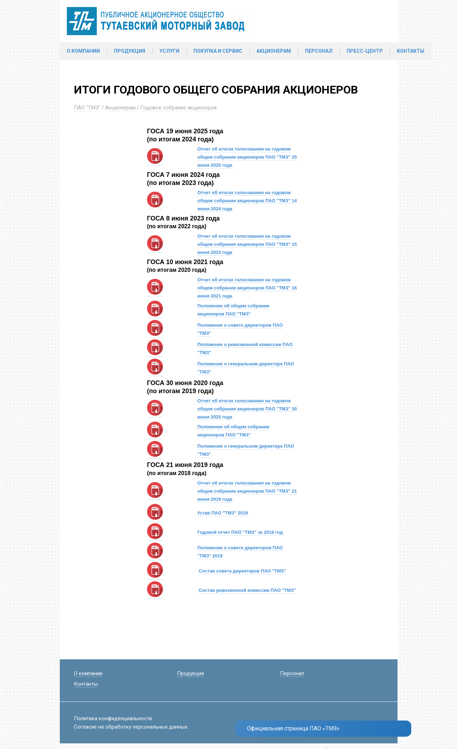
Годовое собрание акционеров (178, 107)
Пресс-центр (365, 51)
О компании (83, 51)
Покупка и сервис (217, 51)
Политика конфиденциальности (113, 718)
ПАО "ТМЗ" (87, 107)
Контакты (410, 51)
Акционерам (273, 51)
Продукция (129, 51)
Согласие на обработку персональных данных (130, 727)
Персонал (318, 51)
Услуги (169, 51)
